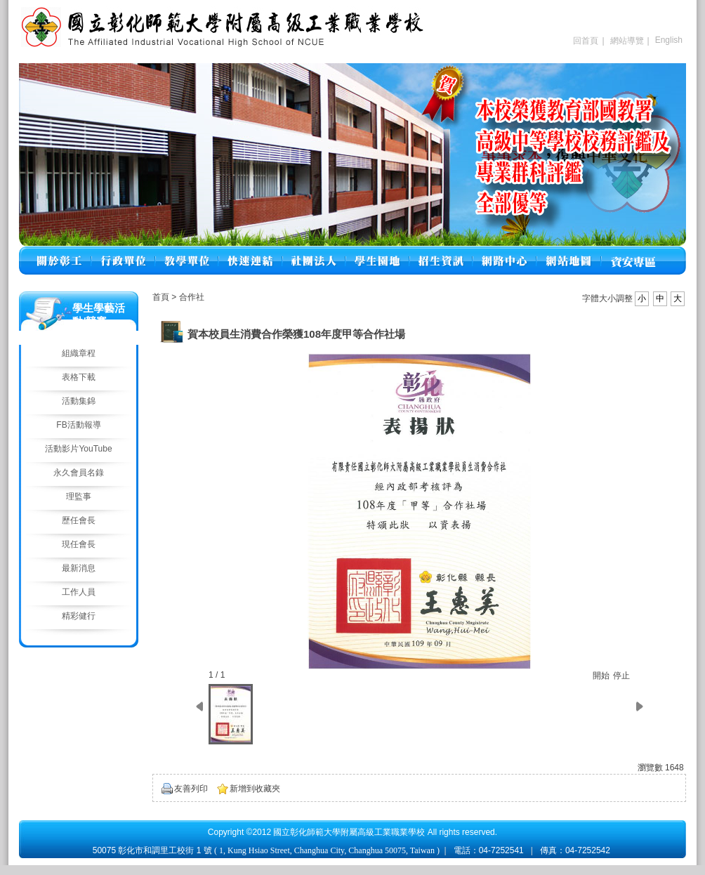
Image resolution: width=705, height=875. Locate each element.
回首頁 (585, 41)
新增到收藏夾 (255, 789)
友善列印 (191, 789)
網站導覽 (627, 41)
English (669, 40)
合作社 (191, 297)
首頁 (160, 297)
